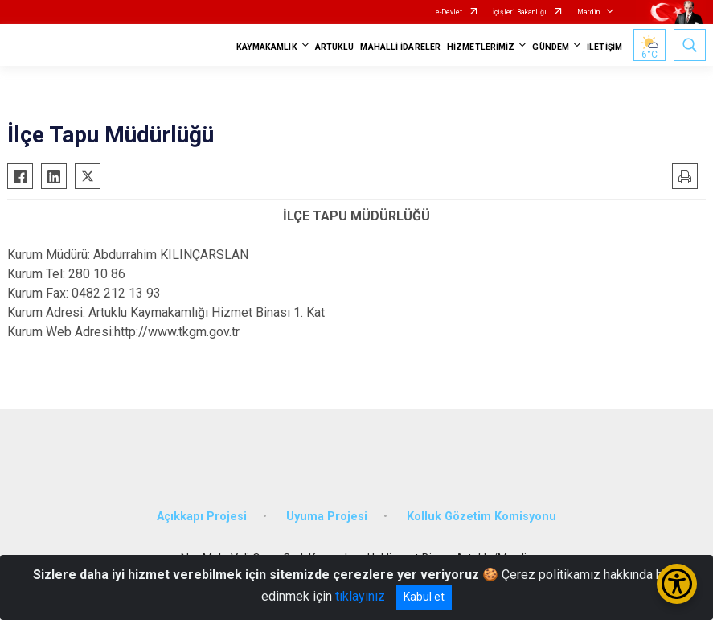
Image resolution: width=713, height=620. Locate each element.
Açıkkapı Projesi (202, 517)
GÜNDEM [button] (550, 47)
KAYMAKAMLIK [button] (266, 47)
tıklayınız (360, 596)
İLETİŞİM (604, 47)
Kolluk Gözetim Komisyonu (481, 517)
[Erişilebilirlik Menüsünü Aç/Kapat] (677, 584)
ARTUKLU (334, 47)
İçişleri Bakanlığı (520, 12)
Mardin (588, 12)
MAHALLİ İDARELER (400, 47)
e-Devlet (449, 12)
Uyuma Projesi (326, 517)
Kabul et (424, 596)
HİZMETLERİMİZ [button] (480, 47)
